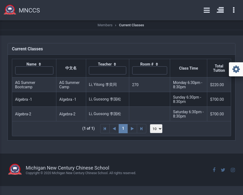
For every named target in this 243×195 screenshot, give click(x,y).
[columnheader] (34, 68)
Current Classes (131, 25)
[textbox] (34, 70)
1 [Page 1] (123, 128)
